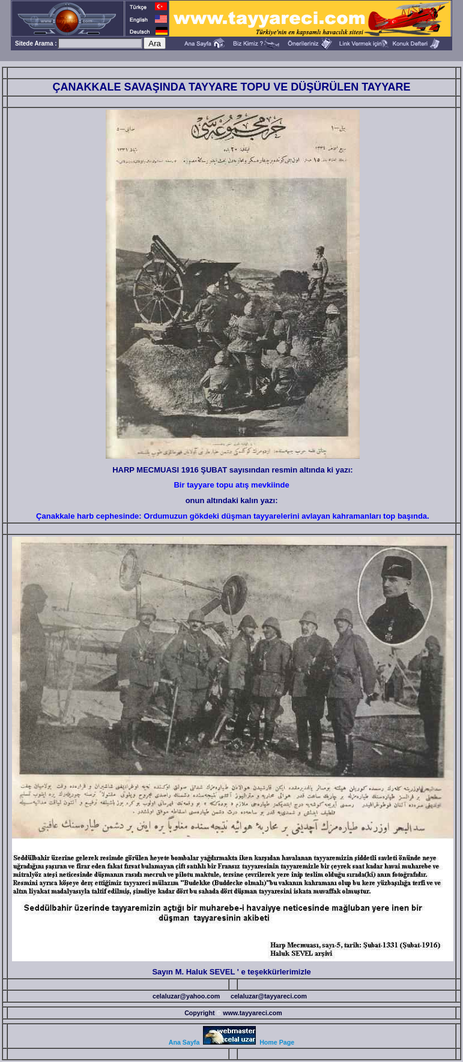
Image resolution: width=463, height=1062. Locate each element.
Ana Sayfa (184, 1042)
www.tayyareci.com (252, 1012)
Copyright (199, 1012)
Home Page (276, 1042)
